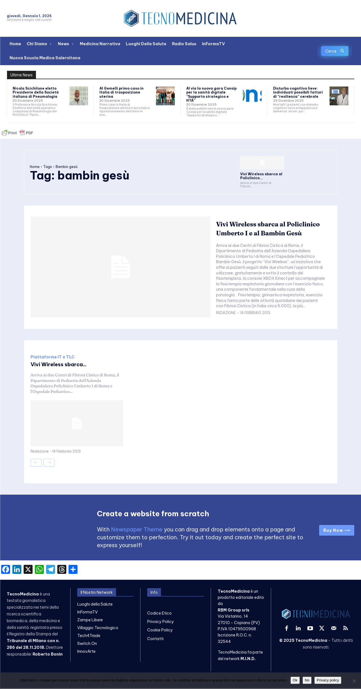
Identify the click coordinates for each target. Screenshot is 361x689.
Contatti (155, 639)
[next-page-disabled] (49, 463)
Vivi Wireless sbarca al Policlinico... (261, 176)
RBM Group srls (233, 610)
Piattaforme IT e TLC (52, 358)
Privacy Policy (160, 622)
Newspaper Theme (136, 530)
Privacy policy (328, 680)
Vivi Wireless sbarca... (62, 365)
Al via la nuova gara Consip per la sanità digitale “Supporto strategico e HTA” (211, 94)
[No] (354, 681)
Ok (295, 680)
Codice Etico (159, 614)
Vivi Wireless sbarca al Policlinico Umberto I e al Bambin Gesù (262, 229)
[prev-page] (36, 463)
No (307, 680)
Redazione (226, 318)
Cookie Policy (160, 631)
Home (35, 167)
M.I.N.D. (248, 659)
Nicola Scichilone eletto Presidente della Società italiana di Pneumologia (36, 92)
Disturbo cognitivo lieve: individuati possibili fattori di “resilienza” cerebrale (298, 92)
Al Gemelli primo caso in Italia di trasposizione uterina (121, 92)
